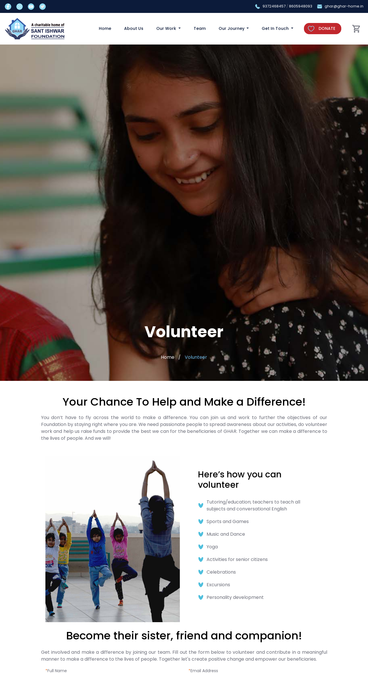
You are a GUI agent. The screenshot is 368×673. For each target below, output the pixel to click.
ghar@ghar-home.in (344, 6)
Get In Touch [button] (276, 28)
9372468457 (274, 6)
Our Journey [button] (232, 28)
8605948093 (300, 6)
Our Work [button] (166, 28)
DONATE (327, 28)
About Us (133, 28)
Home (105, 28)
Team (200, 28)
